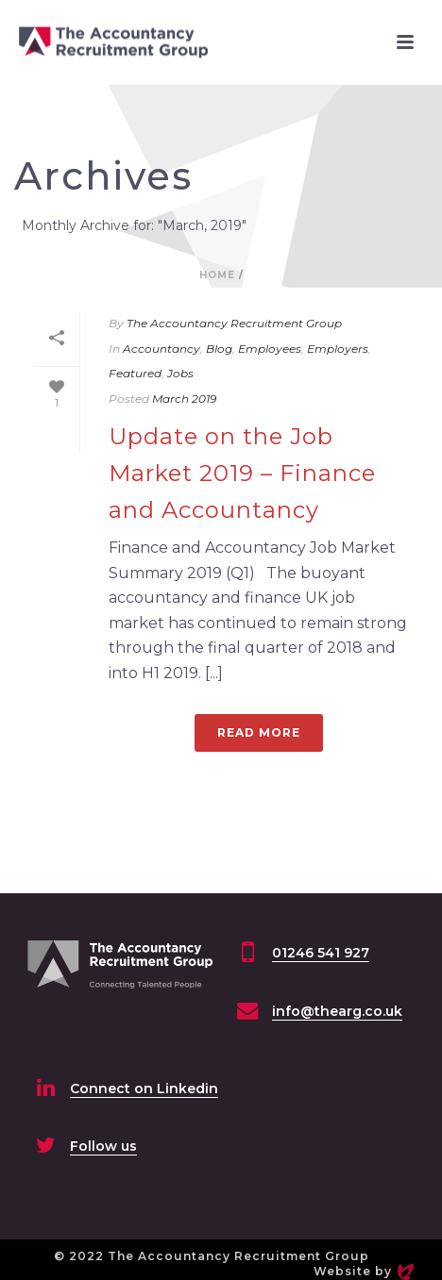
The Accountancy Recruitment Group (234, 323)
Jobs (180, 373)
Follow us (103, 1146)
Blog (219, 348)
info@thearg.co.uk (337, 1011)
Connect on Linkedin (144, 1088)
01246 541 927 (320, 952)
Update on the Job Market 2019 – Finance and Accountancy (242, 473)
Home (217, 275)
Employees (269, 348)
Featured (135, 373)
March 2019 (184, 398)
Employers (337, 348)
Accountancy (161, 348)
